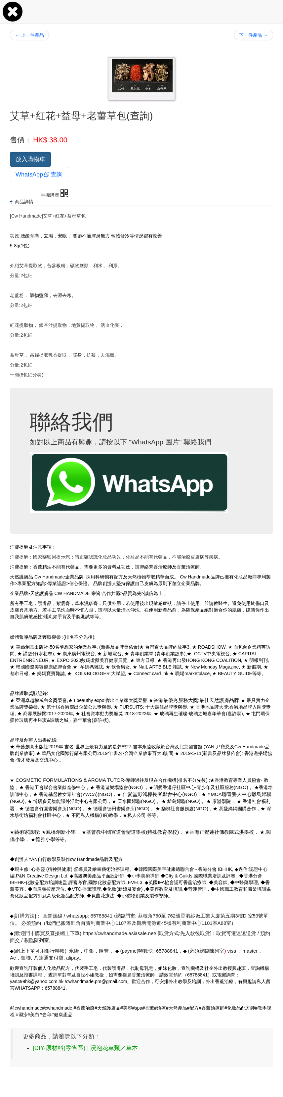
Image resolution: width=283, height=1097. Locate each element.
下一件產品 (253, 35)
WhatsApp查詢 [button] (39, 174)
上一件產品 (29, 35)
